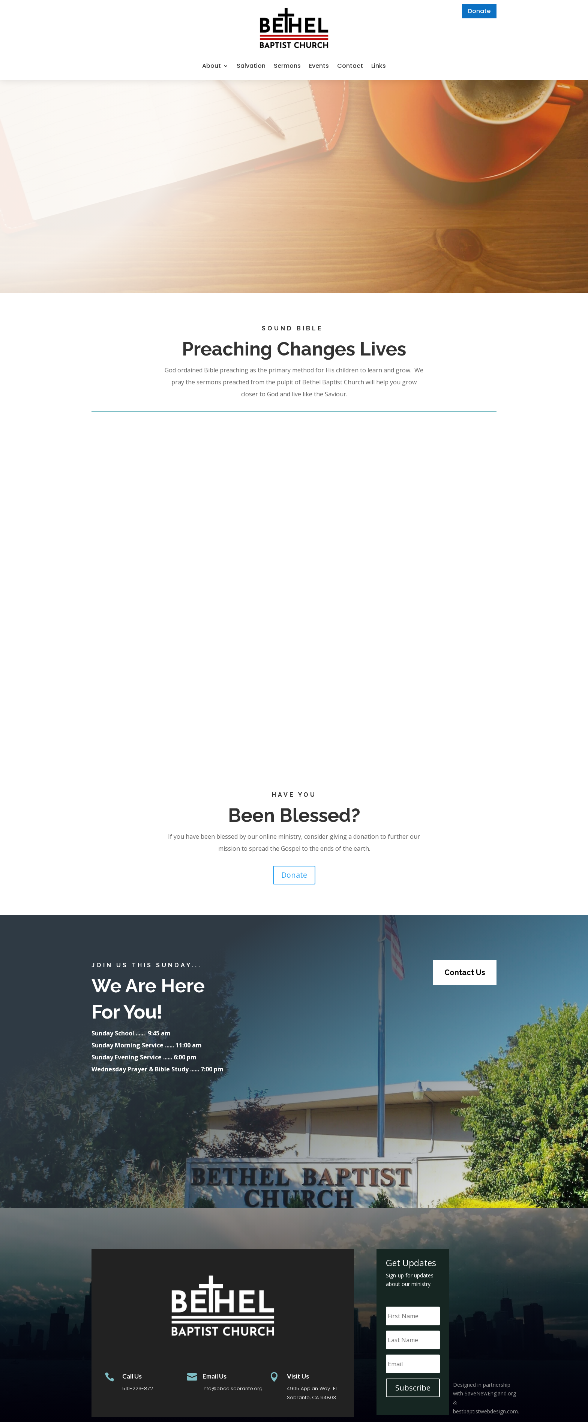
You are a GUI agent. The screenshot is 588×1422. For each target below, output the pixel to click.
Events (319, 65)
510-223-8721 (138, 1388)
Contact (350, 65)
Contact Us (464, 972)
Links (378, 65)
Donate (479, 11)
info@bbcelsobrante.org (232, 1388)
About (211, 65)
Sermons (287, 65)
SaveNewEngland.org (490, 1393)
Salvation (251, 65)
